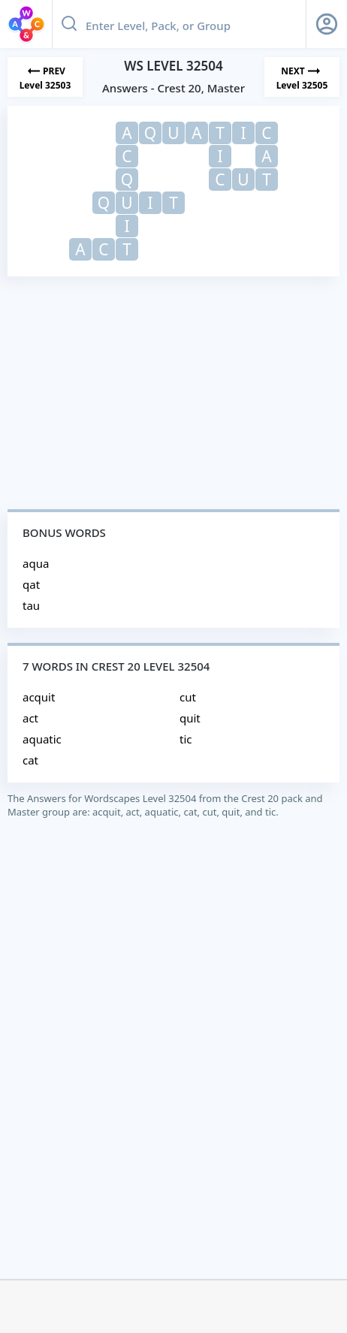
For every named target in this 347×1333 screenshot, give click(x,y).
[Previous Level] (45, 77)
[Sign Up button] (327, 24)
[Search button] (69, 24)
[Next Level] (301, 77)
